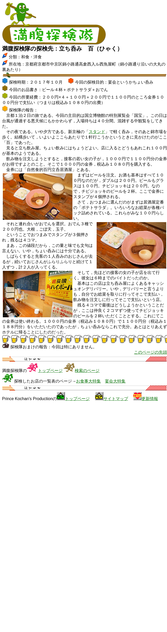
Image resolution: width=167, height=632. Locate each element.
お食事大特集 (88, 381)
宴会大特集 (115, 381)
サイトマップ (115, 398)
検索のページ (87, 370)
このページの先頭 (150, 352)
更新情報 (149, 398)
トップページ (50, 370)
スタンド (97, 131)
